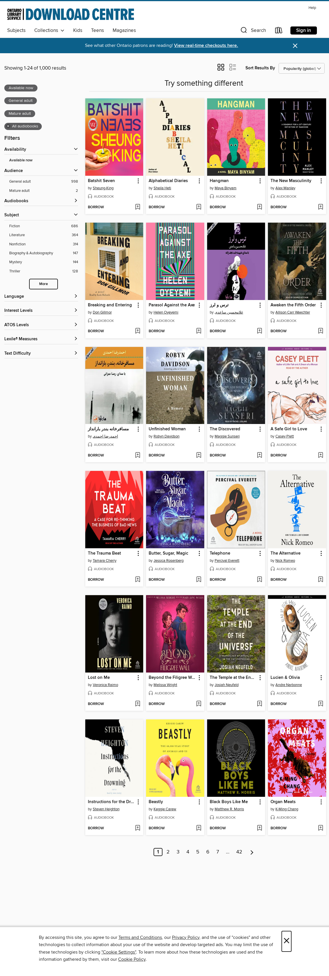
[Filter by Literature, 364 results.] (43, 235)
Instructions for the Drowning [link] (111, 802)
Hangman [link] (219, 181)
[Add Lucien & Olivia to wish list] (320, 704)
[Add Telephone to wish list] (259, 580)
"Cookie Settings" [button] (118, 952)
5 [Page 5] (197, 852)
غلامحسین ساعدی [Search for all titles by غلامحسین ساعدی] (229, 312)
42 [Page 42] (239, 852)
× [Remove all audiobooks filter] (8, 126)
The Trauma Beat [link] (104, 553)
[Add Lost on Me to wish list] (137, 704)
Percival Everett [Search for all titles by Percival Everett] (227, 560)
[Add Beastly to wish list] (198, 828)
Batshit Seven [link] (101, 181)
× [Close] (286, 941)
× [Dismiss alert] (295, 45)
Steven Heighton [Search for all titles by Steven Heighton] (106, 809)
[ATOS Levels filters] (41, 325)
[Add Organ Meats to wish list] (320, 828)
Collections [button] (49, 30)
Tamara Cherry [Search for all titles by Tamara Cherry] (104, 560)
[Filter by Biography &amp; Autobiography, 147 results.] (43, 253)
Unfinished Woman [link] (167, 429)
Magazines (124, 30)
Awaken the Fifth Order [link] (293, 305)
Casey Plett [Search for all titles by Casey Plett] (284, 436)
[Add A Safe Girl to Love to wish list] (320, 455)
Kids (77, 30)
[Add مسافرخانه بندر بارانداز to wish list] (137, 455)
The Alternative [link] (285, 553)
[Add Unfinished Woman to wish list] (198, 455)
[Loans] (279, 31)
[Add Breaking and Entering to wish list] (137, 331)
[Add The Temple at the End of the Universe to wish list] (259, 704)
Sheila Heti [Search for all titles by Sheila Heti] (162, 188)
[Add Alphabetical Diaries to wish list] (198, 207)
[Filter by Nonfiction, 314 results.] (43, 244)
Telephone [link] (220, 553)
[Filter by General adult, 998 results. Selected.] (43, 182)
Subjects (16, 30)
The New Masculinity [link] (291, 181)
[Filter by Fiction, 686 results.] (43, 226)
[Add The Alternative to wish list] (320, 580)
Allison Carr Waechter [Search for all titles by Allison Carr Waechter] (292, 312)
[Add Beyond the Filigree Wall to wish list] (198, 704)
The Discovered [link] (225, 429)
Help (312, 8)
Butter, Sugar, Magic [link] (168, 553)
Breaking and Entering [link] (110, 305)
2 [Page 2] (168, 852)
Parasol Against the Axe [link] (172, 305)
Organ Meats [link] (283, 802)
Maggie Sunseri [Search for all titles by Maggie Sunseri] (227, 436)
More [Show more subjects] (43, 284)
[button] (252, 31)
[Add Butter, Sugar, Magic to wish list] (198, 580)
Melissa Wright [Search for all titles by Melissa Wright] (165, 685)
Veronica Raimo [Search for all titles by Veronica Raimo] (105, 685)
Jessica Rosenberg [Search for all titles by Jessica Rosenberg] (169, 560)
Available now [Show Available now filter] (21, 160)
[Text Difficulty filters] (41, 354)
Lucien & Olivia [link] (285, 677)
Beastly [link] (156, 802)
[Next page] (252, 852)
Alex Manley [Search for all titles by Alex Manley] (285, 188)
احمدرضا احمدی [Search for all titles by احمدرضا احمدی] (105, 436)
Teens (97, 30)
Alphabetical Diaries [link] (168, 181)
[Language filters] (41, 297)
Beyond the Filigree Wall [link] (172, 677)
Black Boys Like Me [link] (229, 802)
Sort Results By (260, 68)
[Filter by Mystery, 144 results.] (43, 262)
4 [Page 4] (187, 852)
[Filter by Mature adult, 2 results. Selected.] (43, 191)
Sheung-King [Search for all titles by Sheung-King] (103, 188)
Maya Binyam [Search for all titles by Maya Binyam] (226, 188)
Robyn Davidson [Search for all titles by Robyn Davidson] (166, 436)
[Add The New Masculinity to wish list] (320, 207)
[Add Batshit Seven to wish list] (137, 207)
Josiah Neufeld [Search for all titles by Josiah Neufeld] (227, 685)
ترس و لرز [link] (219, 305)
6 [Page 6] (207, 852)
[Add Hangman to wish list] (259, 207)
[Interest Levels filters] (41, 311)
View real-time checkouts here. (206, 46)
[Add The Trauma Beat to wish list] (137, 580)
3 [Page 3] (178, 852)
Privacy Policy (185, 937)
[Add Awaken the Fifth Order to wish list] (320, 331)
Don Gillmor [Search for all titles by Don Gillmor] (102, 312)
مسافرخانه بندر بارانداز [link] (108, 429)
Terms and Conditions (140, 937)
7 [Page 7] (217, 852)
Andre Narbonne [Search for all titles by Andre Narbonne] (288, 685)
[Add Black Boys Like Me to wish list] (259, 828)
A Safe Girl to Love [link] (289, 429)
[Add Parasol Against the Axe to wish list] (198, 331)
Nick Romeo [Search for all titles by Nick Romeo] (285, 560)
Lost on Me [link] (99, 677)
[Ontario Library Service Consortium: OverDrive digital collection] (70, 14)
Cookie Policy (131, 959)
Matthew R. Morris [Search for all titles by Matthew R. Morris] (229, 809)
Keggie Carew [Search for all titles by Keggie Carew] (165, 809)
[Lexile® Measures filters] (41, 339)
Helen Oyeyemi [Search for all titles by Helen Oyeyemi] (166, 312)
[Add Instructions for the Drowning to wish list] (137, 828)
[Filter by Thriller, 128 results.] (43, 271)
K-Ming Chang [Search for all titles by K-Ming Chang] (286, 809)
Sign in (303, 30)
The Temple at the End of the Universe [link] (233, 677)
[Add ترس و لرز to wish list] (259, 331)
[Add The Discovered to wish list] (259, 455)
